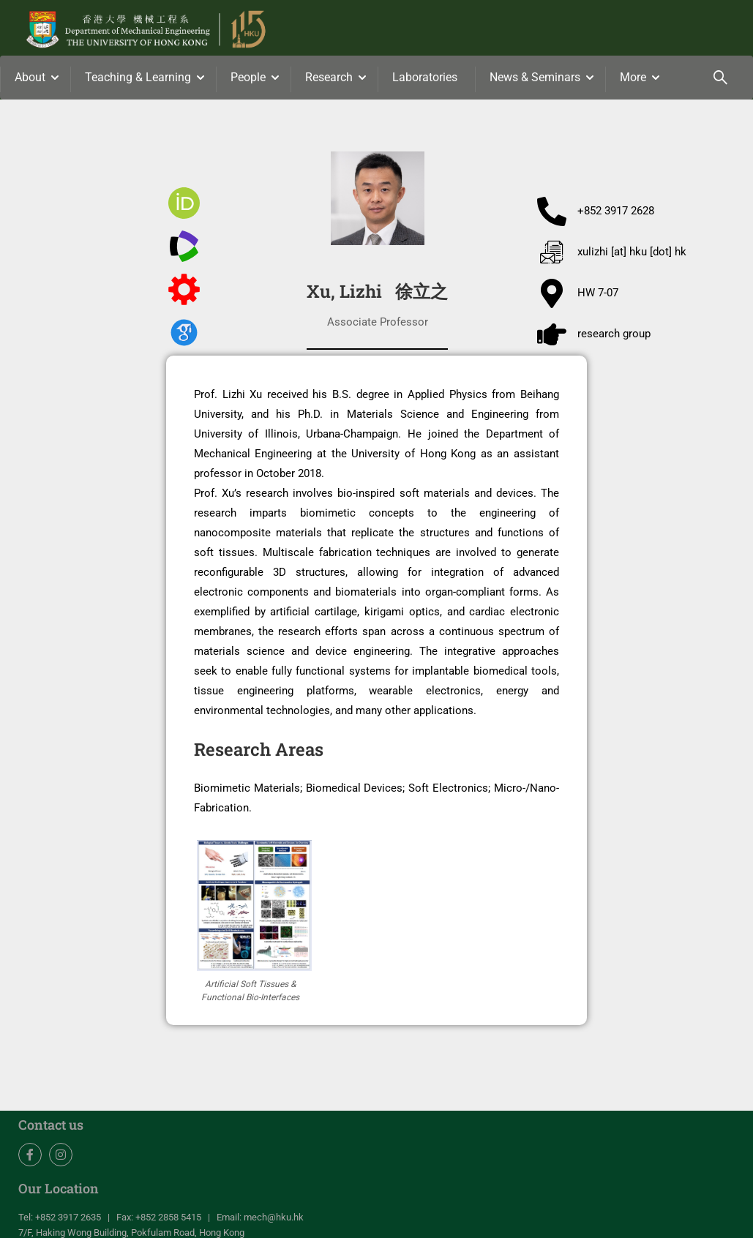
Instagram (61, 1155)
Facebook (30, 1155)
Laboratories (424, 77)
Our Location (58, 1189)
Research (329, 77)
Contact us (50, 1126)
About (30, 77)
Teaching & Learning (138, 77)
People (248, 77)
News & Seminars (535, 77)
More (633, 77)
